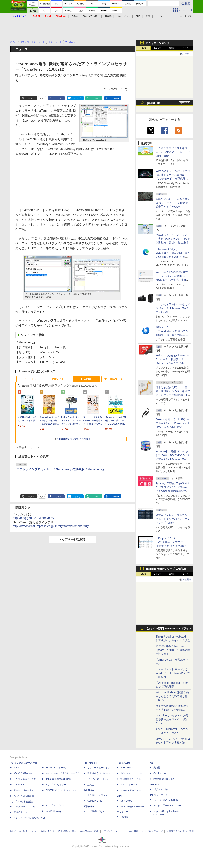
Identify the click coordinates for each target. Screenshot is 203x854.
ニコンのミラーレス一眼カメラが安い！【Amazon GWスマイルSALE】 (173, 308)
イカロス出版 (123, 763)
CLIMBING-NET (95, 800)
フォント (160, 16)
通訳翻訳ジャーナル (130, 779)
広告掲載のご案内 (67, 831)
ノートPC (29, 379)
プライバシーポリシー (113, 831)
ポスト (31, 98)
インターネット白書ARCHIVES (30, 817)
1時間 (143, 48)
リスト (42, 98)
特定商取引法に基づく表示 (180, 831)
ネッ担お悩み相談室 (24, 796)
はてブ (77, 98)
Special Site (153, 103)
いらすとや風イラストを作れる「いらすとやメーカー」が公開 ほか (173, 152)
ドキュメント (123, 16)
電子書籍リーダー (114, 379)
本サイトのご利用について (23, 831)
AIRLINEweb (126, 767)
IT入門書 (86, 379)
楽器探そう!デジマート (99, 773)
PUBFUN (154, 784)
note (96, 98)
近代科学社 (89, 806)
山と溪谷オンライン (97, 795)
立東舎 (90, 784)
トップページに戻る (72, 539)
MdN (119, 796)
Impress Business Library (58, 779)
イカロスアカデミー (130, 790)
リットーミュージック (98, 767)
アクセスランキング (157, 43)
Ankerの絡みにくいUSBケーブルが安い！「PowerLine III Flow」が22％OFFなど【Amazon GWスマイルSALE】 (173, 427)
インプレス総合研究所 (25, 779)
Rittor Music (90, 763)
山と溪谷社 (89, 790)
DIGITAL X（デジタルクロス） (61, 790)
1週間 (172, 48)
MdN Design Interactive (132, 806)
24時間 (157, 48)
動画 (148, 16)
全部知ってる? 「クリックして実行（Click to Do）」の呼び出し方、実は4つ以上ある (173, 238)
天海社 (156, 767)
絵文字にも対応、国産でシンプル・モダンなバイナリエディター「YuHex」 (173, 519)
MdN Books (126, 800)
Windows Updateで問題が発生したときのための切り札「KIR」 (172, 696)
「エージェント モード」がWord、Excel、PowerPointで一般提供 (173, 673)
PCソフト (58, 379)
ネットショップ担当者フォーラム (63, 773)
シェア (59, 98)
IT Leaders (19, 784)
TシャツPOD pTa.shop (165, 800)
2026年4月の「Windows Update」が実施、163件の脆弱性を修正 (173, 650)
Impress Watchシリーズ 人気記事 (166, 568)
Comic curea (159, 773)
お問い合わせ (47, 831)
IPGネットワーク (158, 795)
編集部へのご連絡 (89, 831)
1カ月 (186, 48)
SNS (138, 16)
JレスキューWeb (128, 784)
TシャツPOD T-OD (97, 779)
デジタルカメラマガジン (26, 806)
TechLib (124, 817)
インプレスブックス (56, 805)
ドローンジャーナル (24, 790)
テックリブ (122, 812)
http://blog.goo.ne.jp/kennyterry (33, 518)
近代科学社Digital (96, 811)
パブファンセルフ (162, 789)
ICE (151, 763)
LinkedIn (115, 98)
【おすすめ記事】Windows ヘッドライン (168, 628)
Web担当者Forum (23, 773)
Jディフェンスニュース (132, 773)
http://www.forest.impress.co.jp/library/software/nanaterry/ (51, 526)
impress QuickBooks (163, 779)
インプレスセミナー (56, 784)
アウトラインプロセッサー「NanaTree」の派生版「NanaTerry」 (60, 469)
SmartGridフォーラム (56, 767)
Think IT (18, 767)
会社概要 (133, 831)
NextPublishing (53, 811)
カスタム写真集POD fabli (167, 805)
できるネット (20, 812)
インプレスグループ (152, 831)
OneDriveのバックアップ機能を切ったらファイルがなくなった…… (173, 719)
